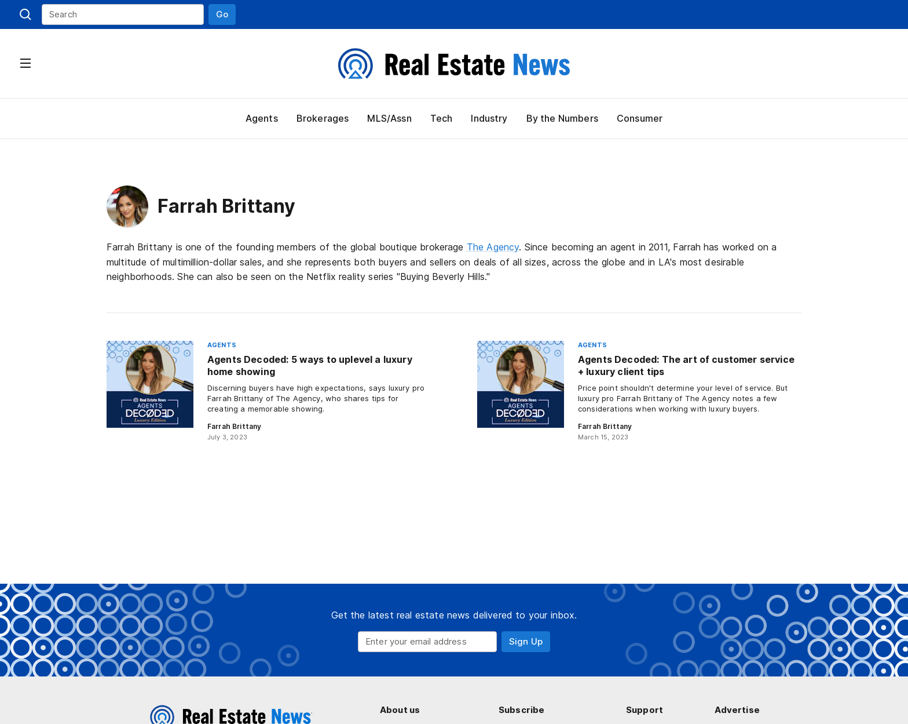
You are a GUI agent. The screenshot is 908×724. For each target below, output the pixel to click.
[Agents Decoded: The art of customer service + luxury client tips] (639, 391)
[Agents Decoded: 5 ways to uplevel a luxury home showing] (269, 391)
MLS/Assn (388, 118)
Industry (488, 118)
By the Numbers (562, 118)
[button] (222, 14)
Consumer (640, 118)
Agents (261, 118)
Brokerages (321, 118)
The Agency (495, 247)
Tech (440, 118)
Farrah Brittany (232, 426)
